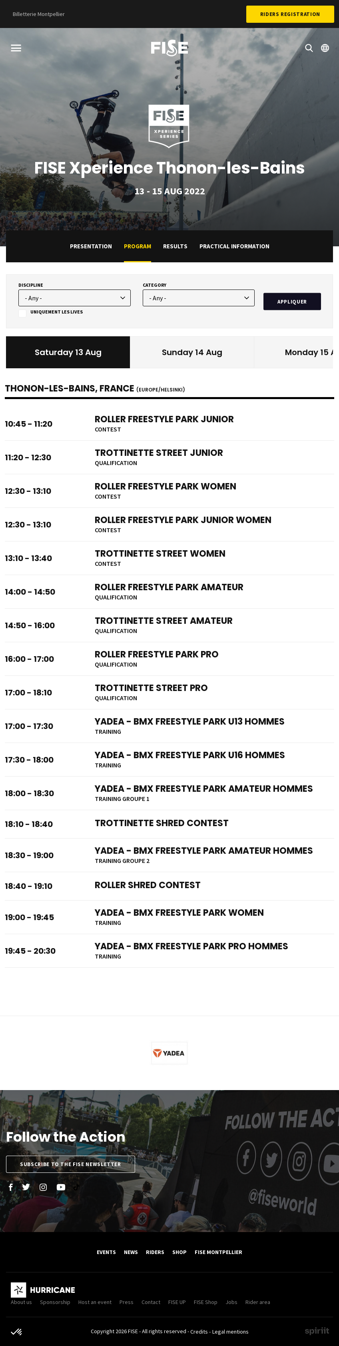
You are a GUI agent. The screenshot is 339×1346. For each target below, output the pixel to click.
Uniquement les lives (56, 312)
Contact (151, 1302)
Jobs (231, 1302)
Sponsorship (55, 1302)
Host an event (95, 1302)
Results (175, 246)
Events (106, 1252)
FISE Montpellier (218, 1252)
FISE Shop (205, 1302)
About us (21, 1302)
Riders (155, 1252)
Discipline (30, 285)
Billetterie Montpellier (39, 14)
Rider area (257, 1302)
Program (137, 246)
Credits (199, 1331)
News (131, 1252)
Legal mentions (230, 1331)
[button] (16, 1332)
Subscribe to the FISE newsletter (70, 1164)
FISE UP (177, 1302)
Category (154, 285)
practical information (234, 246)
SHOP (179, 1252)
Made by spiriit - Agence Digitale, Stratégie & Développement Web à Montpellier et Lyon (317, 1331)
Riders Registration (290, 14)
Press (127, 1302)
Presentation (91, 246)
